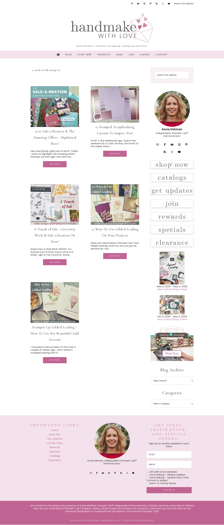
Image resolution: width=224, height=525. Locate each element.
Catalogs (54, 456)
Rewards (55, 447)
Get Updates (55, 439)
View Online (164, 289)
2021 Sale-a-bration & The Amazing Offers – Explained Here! (54, 137)
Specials (55, 452)
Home (54, 430)
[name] (169, 465)
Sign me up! (169, 490)
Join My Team (55, 443)
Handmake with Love (112, 28)
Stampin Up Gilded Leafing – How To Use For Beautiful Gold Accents (55, 333)
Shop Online (180, 289)
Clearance (55, 460)
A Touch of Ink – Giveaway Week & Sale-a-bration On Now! (55, 235)
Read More (54, 164)
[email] (169, 455)
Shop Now (55, 434)
